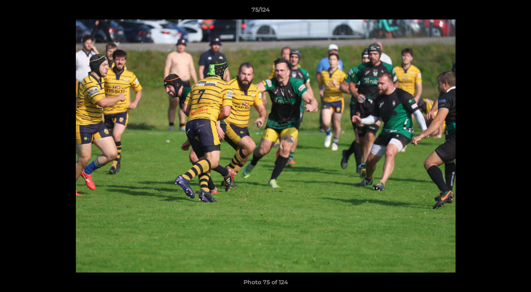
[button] (497, 11)
